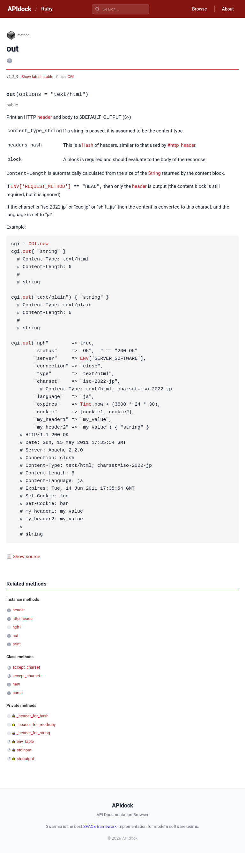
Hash (87, 145)
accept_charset (26, 665)
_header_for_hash (32, 714)
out (27, 250)
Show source (26, 555)
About (227, 8)
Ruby (47, 9)
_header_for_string (33, 731)
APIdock (19, 9)
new (44, 242)
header (44, 117)
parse (17, 691)
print (16, 642)
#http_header (181, 145)
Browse (198, 8)
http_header (23, 617)
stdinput (24, 748)
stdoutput (25, 757)
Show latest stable (37, 77)
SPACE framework (100, 824)
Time (86, 403)
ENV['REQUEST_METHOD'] (41, 185)
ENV (84, 357)
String (154, 172)
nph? (16, 625)
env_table (25, 739)
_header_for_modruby (36, 723)
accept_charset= (27, 674)
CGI (71, 77)
